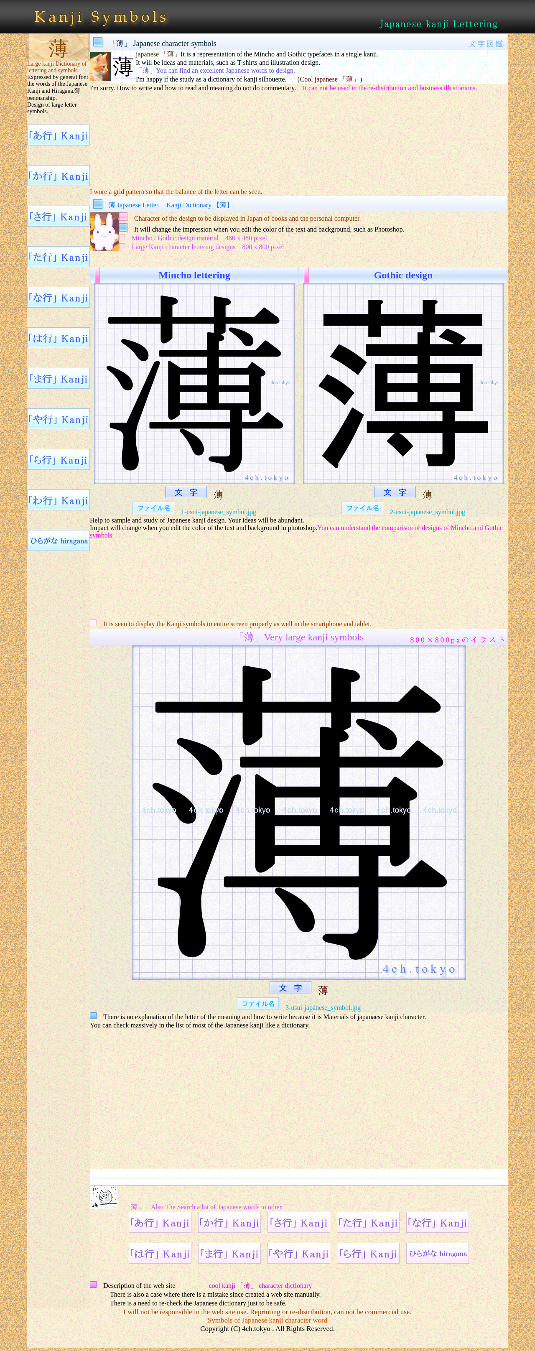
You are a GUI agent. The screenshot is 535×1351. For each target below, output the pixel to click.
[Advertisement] (299, 134)
